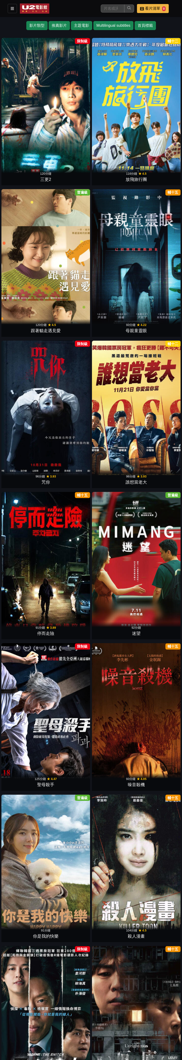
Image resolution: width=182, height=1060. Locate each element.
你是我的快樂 (112, 243)
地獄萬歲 (112, 744)
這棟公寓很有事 (156, 314)
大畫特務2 (26, 458)
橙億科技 (99, 1054)
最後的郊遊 (155, 529)
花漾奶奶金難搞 (69, 744)
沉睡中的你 (69, 601)
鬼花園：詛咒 (112, 529)
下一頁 (91, 974)
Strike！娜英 (69, 529)
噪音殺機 (69, 243)
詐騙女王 (69, 673)
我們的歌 (112, 673)
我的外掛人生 (26, 601)
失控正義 (155, 887)
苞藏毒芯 (155, 601)
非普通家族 (69, 458)
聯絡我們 (104, 1026)
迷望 (155, 171)
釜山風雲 (69, 816)
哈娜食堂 (112, 386)
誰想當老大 (69, 171)
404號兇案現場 (69, 959)
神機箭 (26, 816)
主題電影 (81, 25)
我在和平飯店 (112, 601)
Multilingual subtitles (113, 25)
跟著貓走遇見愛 (112, 99)
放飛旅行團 (69, 99)
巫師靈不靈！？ (112, 887)
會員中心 (11, 1035)
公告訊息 (81, 1026)
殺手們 (26, 529)
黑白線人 (26, 314)
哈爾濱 (69, 386)
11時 (155, 744)
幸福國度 (155, 458)
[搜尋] (112, 8)
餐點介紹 (34, 1026)
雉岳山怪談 (26, 744)
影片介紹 (11, 1026)
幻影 (112, 959)
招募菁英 (127, 1026)
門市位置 (57, 1026)
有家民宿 (155, 816)
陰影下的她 (112, 816)
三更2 (26, 99)
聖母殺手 (26, 243)
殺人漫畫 (155, 243)
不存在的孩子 (26, 887)
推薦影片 (59, 25)
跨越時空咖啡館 (69, 887)
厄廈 (69, 314)
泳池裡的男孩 (112, 314)
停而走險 (112, 171)
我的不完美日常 (26, 673)
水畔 (26, 386)
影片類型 (37, 25)
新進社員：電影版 (156, 673)
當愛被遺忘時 (155, 386)
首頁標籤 (145, 25)
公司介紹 (150, 1026)
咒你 (26, 171)
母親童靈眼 (155, 99)
